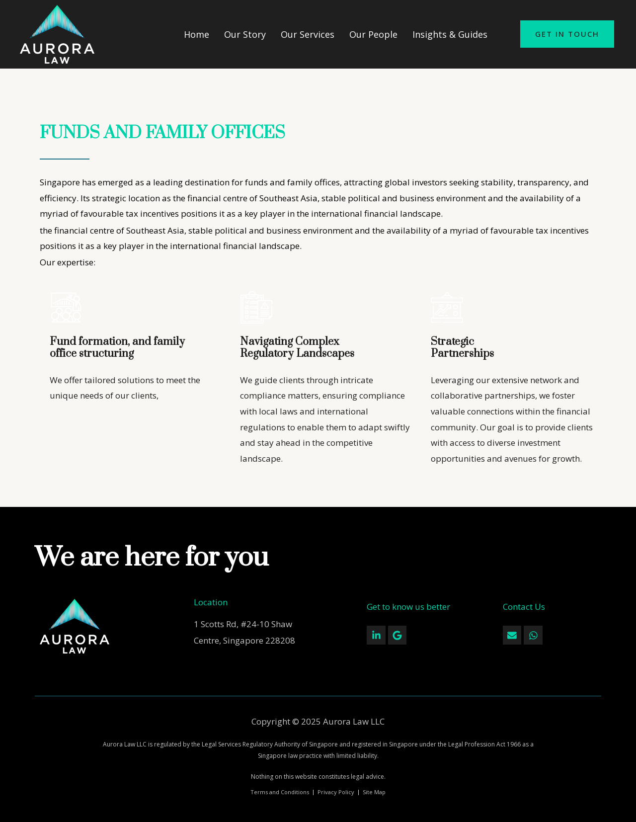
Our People (373, 34)
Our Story (245, 34)
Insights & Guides (449, 34)
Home (196, 34)
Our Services (307, 34)
